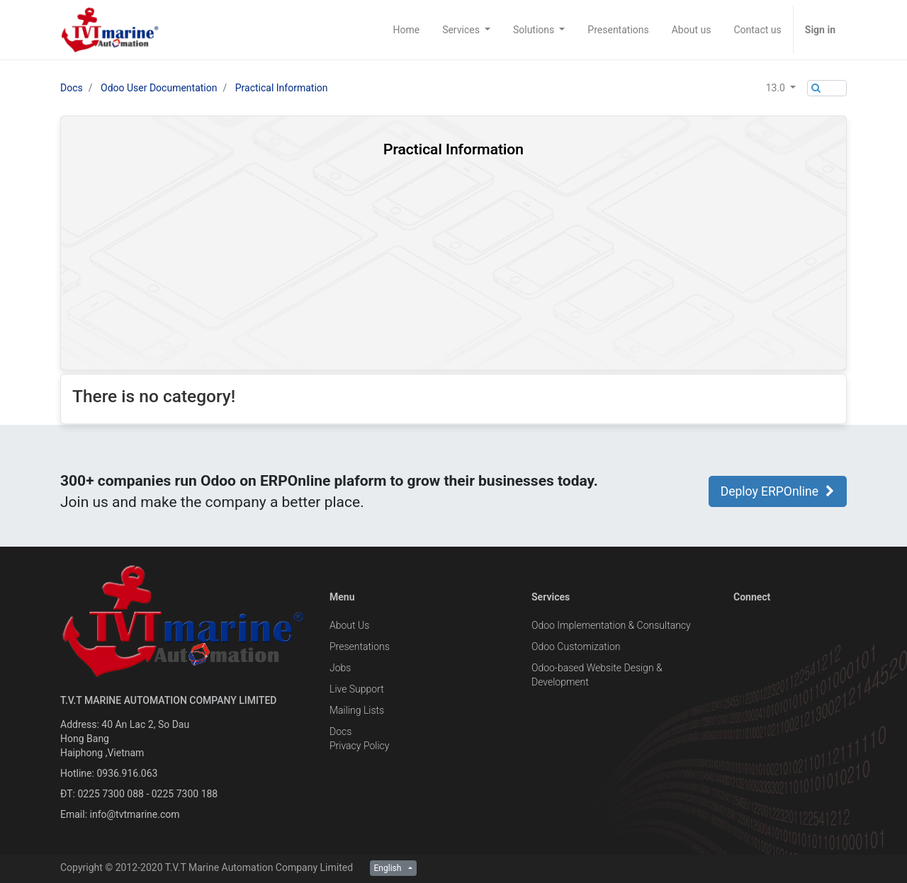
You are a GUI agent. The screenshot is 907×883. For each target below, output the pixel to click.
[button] (781, 88)
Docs (71, 87)
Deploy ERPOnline (778, 491)
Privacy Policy (359, 745)
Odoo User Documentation (159, 87)
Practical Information (281, 87)
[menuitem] (406, 30)
